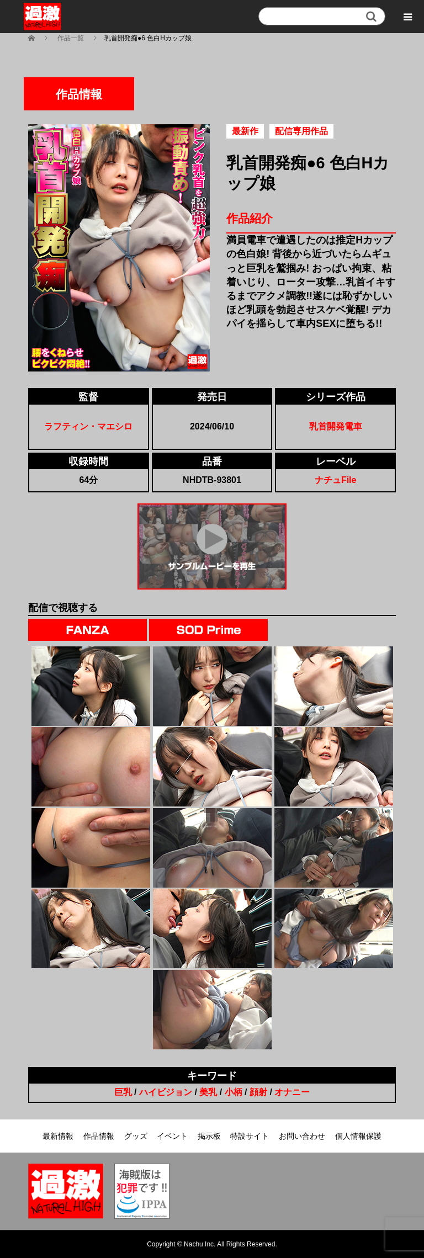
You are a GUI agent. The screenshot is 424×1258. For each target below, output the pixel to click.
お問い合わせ (302, 1136)
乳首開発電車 (335, 426)
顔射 (258, 1092)
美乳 (208, 1092)
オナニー (292, 1092)
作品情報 (98, 1136)
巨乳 (123, 1092)
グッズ (135, 1136)
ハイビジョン (165, 1092)
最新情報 (58, 1136)
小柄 (233, 1092)
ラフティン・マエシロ (88, 426)
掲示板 (209, 1136)
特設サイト (249, 1136)
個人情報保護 (358, 1136)
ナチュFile (336, 480)
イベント (172, 1136)
